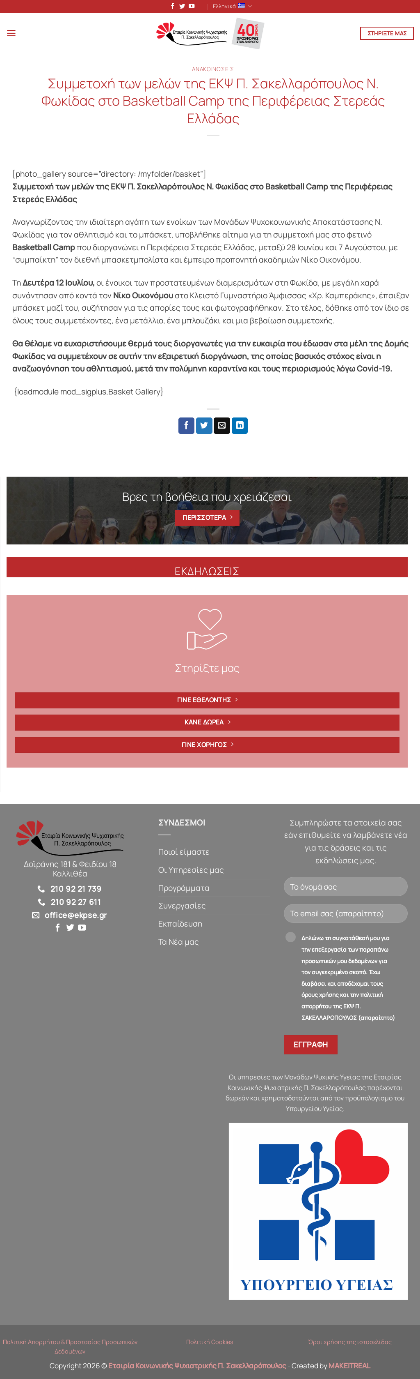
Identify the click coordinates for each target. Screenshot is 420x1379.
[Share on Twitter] (204, 427)
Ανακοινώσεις (213, 70)
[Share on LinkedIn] (240, 427)
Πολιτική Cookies (209, 1343)
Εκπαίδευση (180, 925)
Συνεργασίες (182, 907)
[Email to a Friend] (222, 427)
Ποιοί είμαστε (184, 853)
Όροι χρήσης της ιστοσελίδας (350, 1343)
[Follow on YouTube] (190, 7)
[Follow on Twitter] (180, 7)
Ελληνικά (232, 6)
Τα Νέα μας (178, 943)
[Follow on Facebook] (171, 7)
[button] (12, 34)
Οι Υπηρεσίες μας (191, 871)
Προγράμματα (184, 889)
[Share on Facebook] (186, 427)
